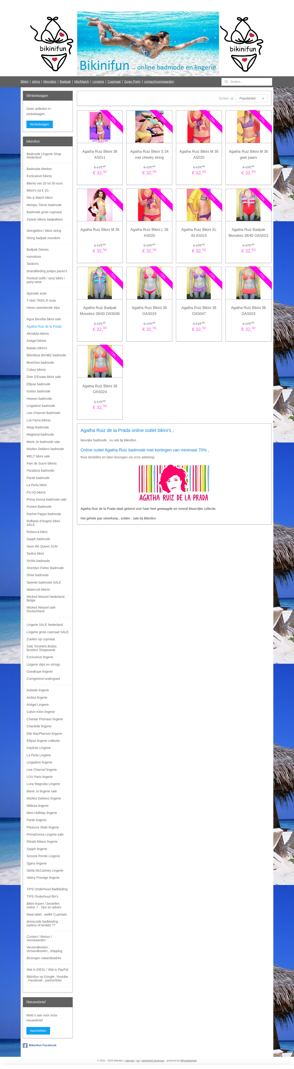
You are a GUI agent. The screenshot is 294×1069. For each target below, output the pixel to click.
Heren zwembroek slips (43, 307)
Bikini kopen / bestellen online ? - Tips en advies (44, 905)
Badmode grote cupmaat (44, 212)
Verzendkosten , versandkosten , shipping (44, 949)
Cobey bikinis (36, 369)
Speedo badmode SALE (44, 582)
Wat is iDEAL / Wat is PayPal (47, 969)
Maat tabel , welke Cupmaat (47, 914)
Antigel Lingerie (38, 704)
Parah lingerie (36, 820)
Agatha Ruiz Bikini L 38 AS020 (149, 233)
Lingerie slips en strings (43, 664)
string (36, 81)
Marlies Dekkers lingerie (44, 798)
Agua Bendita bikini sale (44, 319)
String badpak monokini (43, 238)
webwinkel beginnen (153, 1060)
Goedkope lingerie (40, 671)
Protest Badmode (39, 506)
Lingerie (98, 81)
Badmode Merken (39, 169)
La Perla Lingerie (39, 755)
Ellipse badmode (39, 384)
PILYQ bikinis (36, 492)
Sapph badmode (38, 539)
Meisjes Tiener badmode (44, 205)
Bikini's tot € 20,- (38, 190)
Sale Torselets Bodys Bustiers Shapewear (42, 648)
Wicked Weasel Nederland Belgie (46, 598)
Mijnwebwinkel (189, 1060)
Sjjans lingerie (37, 863)
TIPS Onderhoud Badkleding (47, 889)
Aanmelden (38, 1030)
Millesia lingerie (38, 806)
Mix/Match (81, 81)
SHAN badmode (38, 561)
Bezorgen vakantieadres (44, 958)
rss (138, 1060)
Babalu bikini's (37, 348)
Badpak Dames (38, 249)
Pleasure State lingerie (43, 827)
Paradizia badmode (40, 470)
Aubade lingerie (38, 690)
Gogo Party (132, 81)
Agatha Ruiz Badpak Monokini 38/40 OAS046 (100, 311)
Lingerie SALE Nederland (45, 625)
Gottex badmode (39, 391)
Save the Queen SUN (42, 546)
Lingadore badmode (41, 406)
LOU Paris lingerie (40, 777)
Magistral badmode (40, 434)
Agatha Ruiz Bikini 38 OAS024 (99, 389)
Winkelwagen (39, 124)
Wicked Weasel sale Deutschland (41, 609)
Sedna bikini (35, 553)
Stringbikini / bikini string (44, 231)
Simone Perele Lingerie (43, 856)
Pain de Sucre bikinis (42, 463)
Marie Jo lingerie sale (42, 791)
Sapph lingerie (37, 849)
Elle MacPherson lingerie (44, 733)
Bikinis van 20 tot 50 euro (45, 183)
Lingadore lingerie (39, 762)
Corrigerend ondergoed (43, 679)
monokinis (34, 256)
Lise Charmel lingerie (42, 769)
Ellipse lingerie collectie (43, 741)
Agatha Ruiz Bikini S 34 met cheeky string (149, 154)
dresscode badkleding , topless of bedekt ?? (43, 923)
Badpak (65, 81)
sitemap (129, 1060)
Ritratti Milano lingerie (42, 841)
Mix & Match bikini (40, 197)
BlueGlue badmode (40, 362)
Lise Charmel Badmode (43, 413)
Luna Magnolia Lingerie (43, 784)
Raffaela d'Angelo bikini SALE (43, 522)
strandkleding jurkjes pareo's (47, 271)
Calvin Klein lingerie (41, 712)
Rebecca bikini (37, 532)
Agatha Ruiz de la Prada (44, 326)
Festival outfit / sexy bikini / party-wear (46, 280)
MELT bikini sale (38, 456)
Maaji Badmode (38, 427)
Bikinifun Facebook (40, 1045)
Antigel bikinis (36, 341)
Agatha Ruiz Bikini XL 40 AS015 (199, 233)
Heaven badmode (39, 398)
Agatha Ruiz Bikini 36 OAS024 (248, 311)
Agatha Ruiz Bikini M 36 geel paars (248, 154)
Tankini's (33, 264)
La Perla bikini (37, 485)
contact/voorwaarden (159, 81)
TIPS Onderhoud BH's (42, 896)
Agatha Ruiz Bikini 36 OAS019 (149, 311)
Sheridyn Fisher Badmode (45, 568)
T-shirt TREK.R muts (41, 300)
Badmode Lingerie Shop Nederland (44, 155)
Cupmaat (114, 81)
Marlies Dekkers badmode (45, 449)
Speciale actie (37, 293)
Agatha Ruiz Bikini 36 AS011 (99, 154)
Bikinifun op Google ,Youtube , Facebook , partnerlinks (47, 978)
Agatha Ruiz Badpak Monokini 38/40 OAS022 (248, 233)
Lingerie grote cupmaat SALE (48, 632)
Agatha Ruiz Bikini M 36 (99, 230)
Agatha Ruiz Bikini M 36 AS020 (198, 154)
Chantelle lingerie (39, 726)
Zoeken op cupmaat (41, 639)
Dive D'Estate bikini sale (44, 377)
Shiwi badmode (38, 575)
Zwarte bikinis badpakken (45, 219)
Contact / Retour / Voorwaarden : (39, 938)
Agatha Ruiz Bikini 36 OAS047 (198, 311)
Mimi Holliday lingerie (42, 813)
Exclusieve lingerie (40, 657)
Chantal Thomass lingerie (45, 719)
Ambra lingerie (37, 697)
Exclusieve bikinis (39, 176)
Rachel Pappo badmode (44, 514)
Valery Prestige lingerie (43, 877)
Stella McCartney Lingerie (45, 870)
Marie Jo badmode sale (43, 442)
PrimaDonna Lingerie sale (45, 834)
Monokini (49, 81)
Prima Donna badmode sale (47, 499)
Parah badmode (38, 478)
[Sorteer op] (251, 98)
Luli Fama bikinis (39, 420)
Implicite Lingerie (39, 748)
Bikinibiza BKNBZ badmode (46, 355)
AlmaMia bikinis (38, 333)
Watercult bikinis (38, 589)
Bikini (24, 81)
